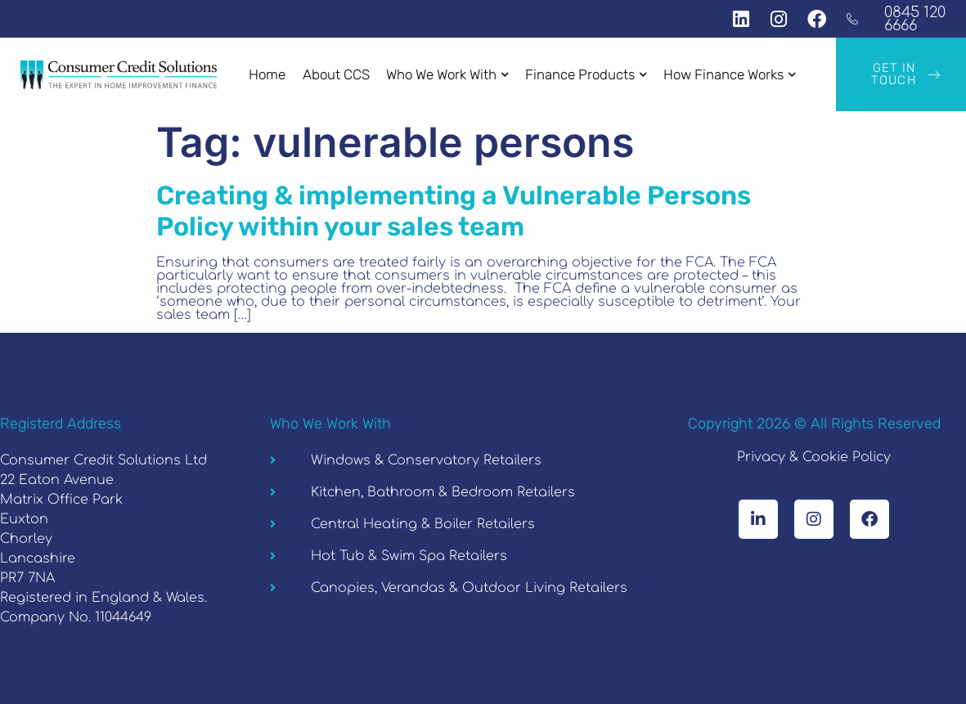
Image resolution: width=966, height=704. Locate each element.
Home (267, 74)
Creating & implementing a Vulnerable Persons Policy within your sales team (453, 211)
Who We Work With (447, 74)
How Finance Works (729, 74)
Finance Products (586, 74)
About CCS (336, 74)
